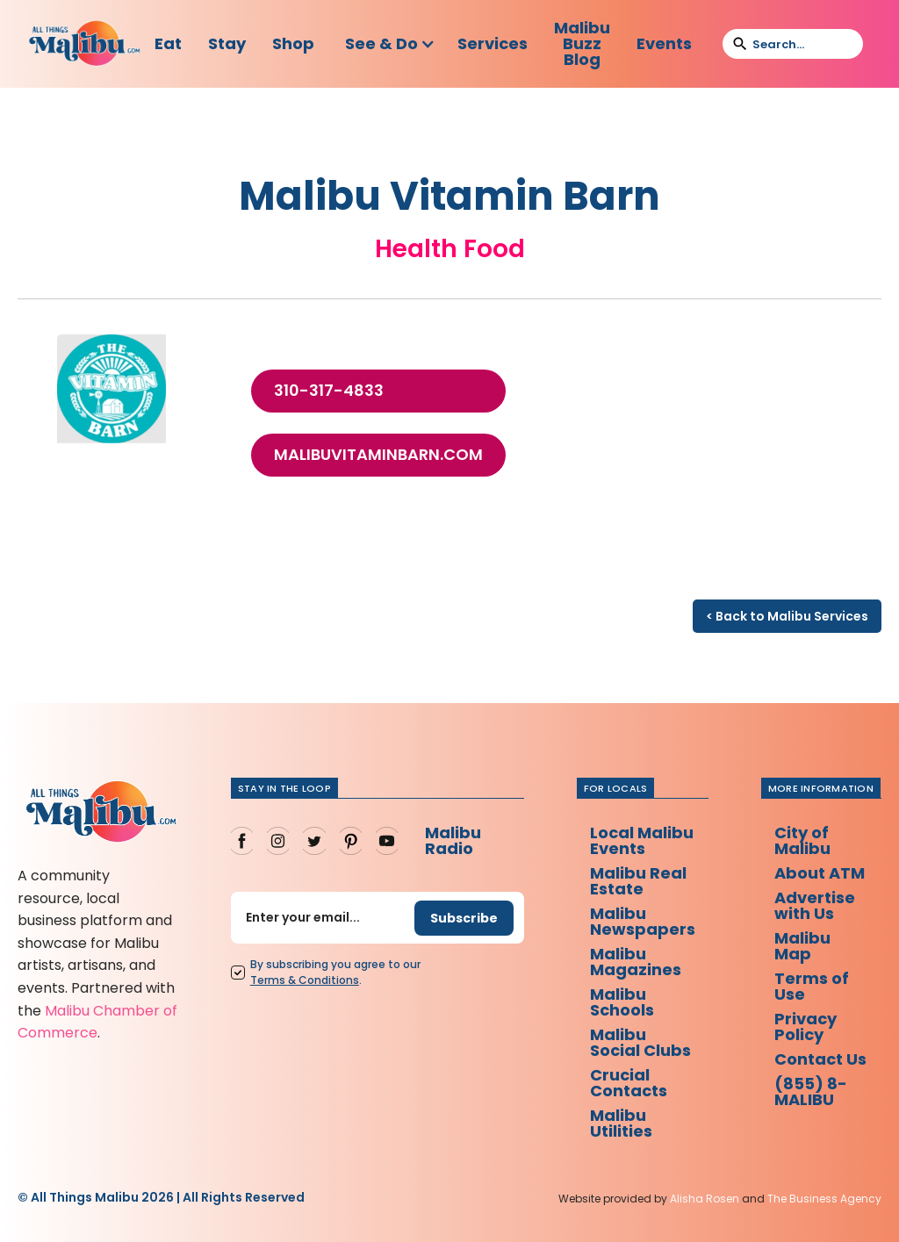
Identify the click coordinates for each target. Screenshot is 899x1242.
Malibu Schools (622, 1002)
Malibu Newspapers (642, 921)
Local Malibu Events (642, 840)
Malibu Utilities (621, 1123)
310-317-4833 (329, 390)
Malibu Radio (453, 840)
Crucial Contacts (628, 1083)
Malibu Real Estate (638, 881)
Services (492, 43)
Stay (227, 43)
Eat (168, 43)
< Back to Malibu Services (787, 616)
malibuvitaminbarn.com (378, 454)
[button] (390, 44)
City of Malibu (802, 840)
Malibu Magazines (635, 961)
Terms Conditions (304, 980)
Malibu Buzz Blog (582, 43)
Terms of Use (811, 986)
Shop (293, 43)
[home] (84, 44)
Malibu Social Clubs (640, 1042)
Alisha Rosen (704, 1198)
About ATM (819, 873)
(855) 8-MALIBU (810, 1091)
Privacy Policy (805, 1026)
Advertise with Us (814, 905)
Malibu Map (802, 946)
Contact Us (820, 1059)
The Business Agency (824, 1198)
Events (664, 43)
